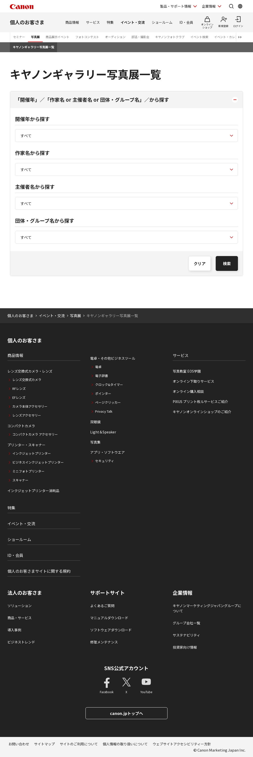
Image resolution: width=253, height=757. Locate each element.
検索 (227, 263)
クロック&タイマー (109, 384)
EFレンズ (18, 397)
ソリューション (19, 605)
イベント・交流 (133, 22)
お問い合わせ (18, 743)
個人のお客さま (27, 22)
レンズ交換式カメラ (26, 379)
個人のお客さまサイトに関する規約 (39, 571)
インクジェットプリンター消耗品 (33, 490)
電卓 (98, 366)
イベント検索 (199, 37)
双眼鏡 (95, 421)
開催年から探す (32, 118)
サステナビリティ (186, 635)
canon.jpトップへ (126, 713)
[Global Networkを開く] (240, 6)
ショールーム (162, 22)
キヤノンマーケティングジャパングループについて (207, 608)
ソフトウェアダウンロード (111, 629)
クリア (200, 263)
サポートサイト (107, 592)
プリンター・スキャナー (26, 444)
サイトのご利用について (79, 743)
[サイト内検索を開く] (231, 6)
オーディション (115, 37)
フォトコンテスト (87, 37)
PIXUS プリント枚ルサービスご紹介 (200, 401)
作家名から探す (32, 152)
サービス (93, 22)
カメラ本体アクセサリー (29, 406)
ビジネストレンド (21, 641)
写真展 (35, 37)
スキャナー (20, 480)
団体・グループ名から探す (44, 220)
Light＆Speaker (103, 431)
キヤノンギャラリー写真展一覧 (33, 47)
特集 (110, 22)
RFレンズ (19, 388)
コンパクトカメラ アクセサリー (35, 434)
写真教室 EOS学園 (187, 371)
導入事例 (14, 629)
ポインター (103, 393)
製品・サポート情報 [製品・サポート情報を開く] (175, 6)
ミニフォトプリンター (28, 471)
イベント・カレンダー (229, 37)
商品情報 (72, 22)
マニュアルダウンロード (109, 617)
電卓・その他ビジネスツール (112, 358)
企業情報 (182, 592)
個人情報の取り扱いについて (125, 743)
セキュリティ (104, 460)
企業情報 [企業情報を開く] (209, 6)
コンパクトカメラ (21, 425)
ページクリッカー (108, 402)
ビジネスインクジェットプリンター (38, 462)
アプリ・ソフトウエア (107, 452)
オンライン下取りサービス (193, 381)
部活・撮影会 (140, 37)
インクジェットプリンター (31, 453)
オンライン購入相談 (188, 391)
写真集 (95, 442)
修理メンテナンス (104, 641)
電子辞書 (101, 375)
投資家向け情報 (185, 647)
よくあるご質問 (102, 605)
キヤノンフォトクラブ (170, 37)
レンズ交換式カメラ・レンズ (29, 371)
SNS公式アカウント (126, 668)
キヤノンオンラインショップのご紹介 (202, 411)
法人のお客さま (24, 592)
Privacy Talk (103, 411)
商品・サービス (19, 617)
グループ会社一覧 (186, 622)
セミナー (19, 37)
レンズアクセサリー (26, 415)
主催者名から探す (35, 186)
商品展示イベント (57, 37)
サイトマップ (44, 743)
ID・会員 (186, 22)
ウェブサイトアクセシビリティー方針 (182, 743)
